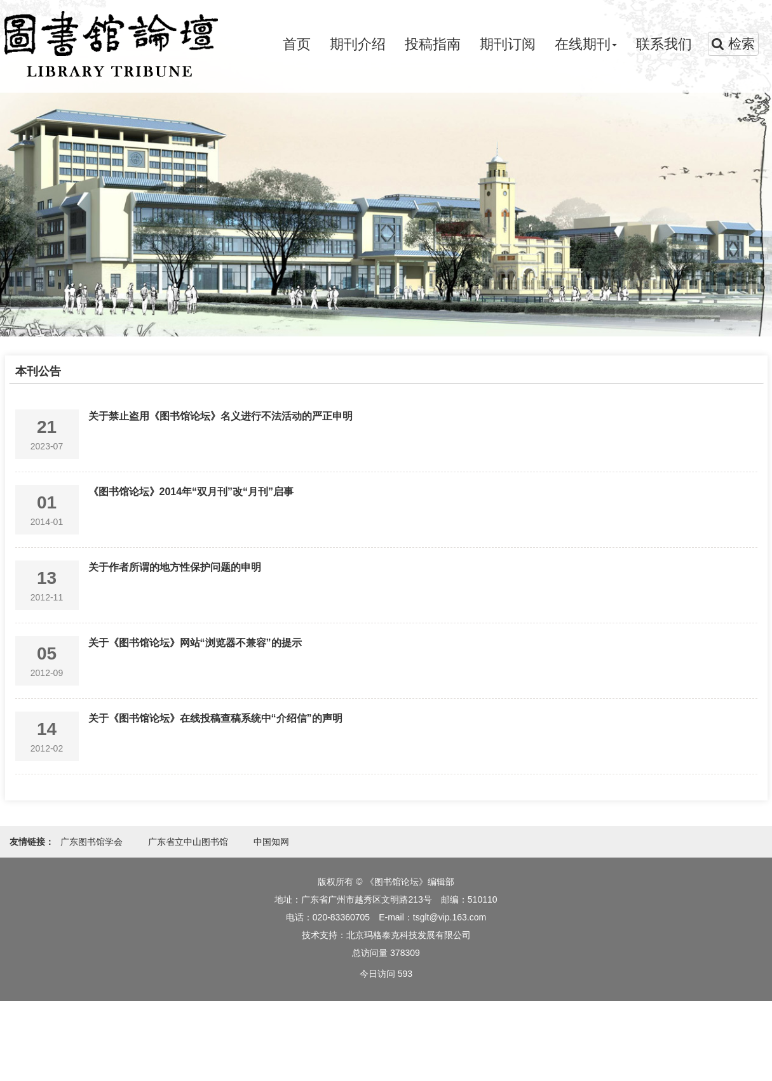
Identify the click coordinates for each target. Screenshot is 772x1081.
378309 (405, 953)
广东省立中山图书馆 (188, 842)
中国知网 (271, 842)
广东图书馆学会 (91, 842)
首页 (297, 44)
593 (405, 974)
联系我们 (664, 44)
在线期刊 (586, 44)
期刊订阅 (508, 44)
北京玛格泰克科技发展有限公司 (408, 935)
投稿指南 (433, 44)
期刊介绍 (358, 44)
